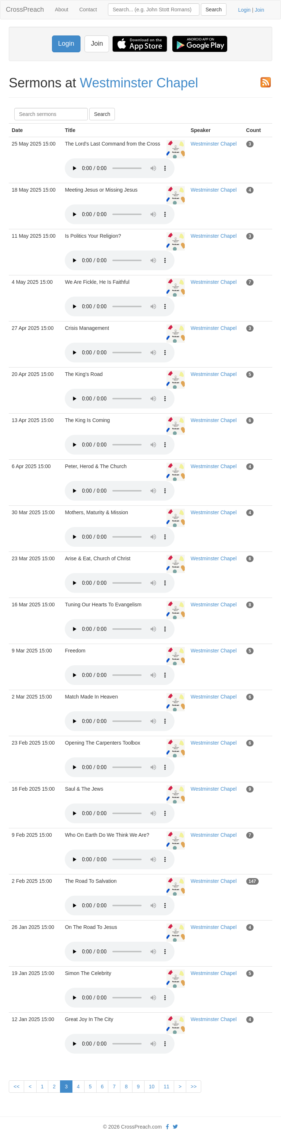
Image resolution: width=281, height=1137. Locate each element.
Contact (88, 9)
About (61, 9)
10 (152, 1086)
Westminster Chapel (139, 82)
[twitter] (175, 1127)
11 (166, 1086)
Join (259, 10)
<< (16, 1086)
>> (193, 1086)
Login (244, 10)
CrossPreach (25, 9)
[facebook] (167, 1127)
